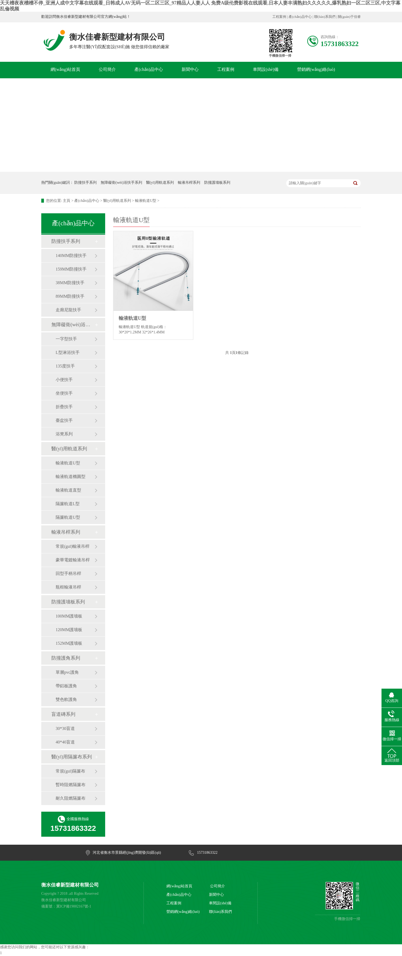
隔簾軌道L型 (68, 503)
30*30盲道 (65, 728)
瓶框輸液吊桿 (68, 587)
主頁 (66, 201)
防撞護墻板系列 (217, 183)
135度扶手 (65, 366)
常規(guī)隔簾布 (70, 771)
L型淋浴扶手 (68, 352)
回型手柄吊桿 (68, 573)
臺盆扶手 (64, 420)
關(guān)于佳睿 (349, 17)
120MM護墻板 (69, 629)
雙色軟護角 (66, 699)
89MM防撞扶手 (70, 296)
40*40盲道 (65, 742)
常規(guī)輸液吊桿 (72, 546)
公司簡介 (107, 69)
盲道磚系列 (63, 714)
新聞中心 (190, 69)
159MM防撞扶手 (71, 269)
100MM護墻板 (69, 616)
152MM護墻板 (69, 643)
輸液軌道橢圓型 (70, 476)
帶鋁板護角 (66, 686)
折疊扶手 (64, 407)
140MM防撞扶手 (71, 255)
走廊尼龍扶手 (68, 310)
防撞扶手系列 (85, 183)
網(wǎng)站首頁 (65, 69)
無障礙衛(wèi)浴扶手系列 (121, 183)
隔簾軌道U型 (68, 517)
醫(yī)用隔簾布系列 (71, 756)
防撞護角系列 (65, 658)
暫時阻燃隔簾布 (70, 784)
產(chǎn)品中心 (300, 17)
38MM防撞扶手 (70, 282)
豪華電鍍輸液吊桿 (73, 560)
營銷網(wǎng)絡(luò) (316, 69)
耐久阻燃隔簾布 (70, 798)
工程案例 (279, 17)
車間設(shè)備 (265, 69)
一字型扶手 (66, 339)
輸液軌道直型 (68, 490)
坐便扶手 (64, 393)
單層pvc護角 (67, 672)
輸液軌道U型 (145, 201)
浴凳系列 (64, 434)
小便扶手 (64, 379)
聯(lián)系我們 (324, 17)
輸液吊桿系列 (189, 183)
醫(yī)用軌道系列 (160, 183)
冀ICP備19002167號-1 (73, 906)
